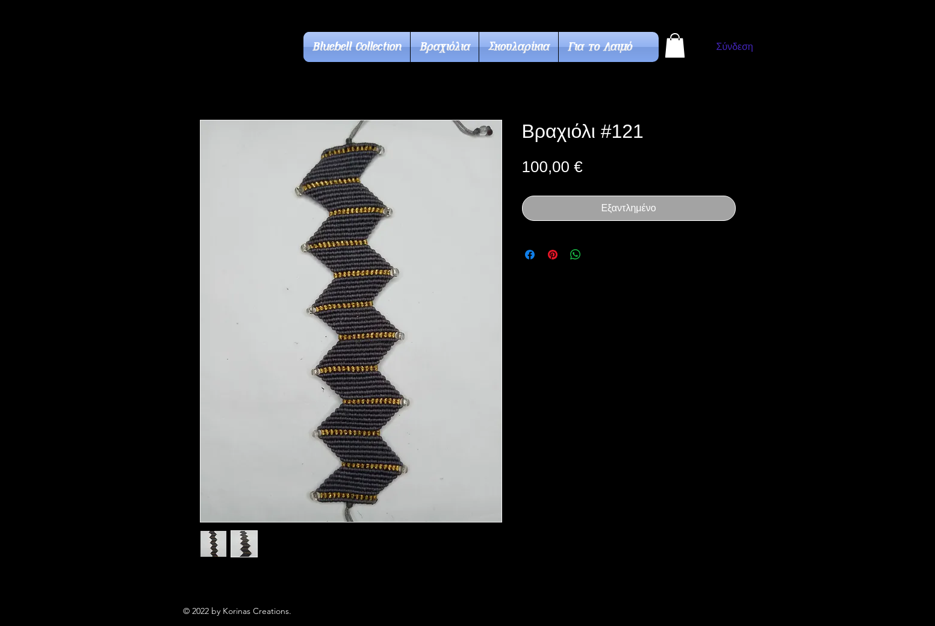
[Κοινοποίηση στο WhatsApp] (575, 254)
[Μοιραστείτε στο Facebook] (530, 254)
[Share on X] (598, 254)
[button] (675, 45)
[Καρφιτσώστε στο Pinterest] (552, 254)
